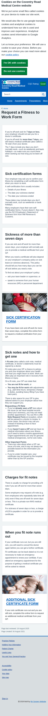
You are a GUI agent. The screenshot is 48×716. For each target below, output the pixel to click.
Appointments (21, 101)
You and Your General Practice (14, 656)
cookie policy (12, 55)
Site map (5, 677)
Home (9, 101)
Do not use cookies (14, 71)
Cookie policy (7, 669)
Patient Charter (8, 648)
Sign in (5, 699)
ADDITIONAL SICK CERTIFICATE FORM (22, 601)
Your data (5, 673)
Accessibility (6, 666)
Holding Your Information (11, 645)
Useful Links (6, 652)
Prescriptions (35, 101)
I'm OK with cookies (15, 63)
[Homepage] (14, 84)
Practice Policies (8, 641)
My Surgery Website (38, 701)
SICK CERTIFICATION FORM (23, 319)
